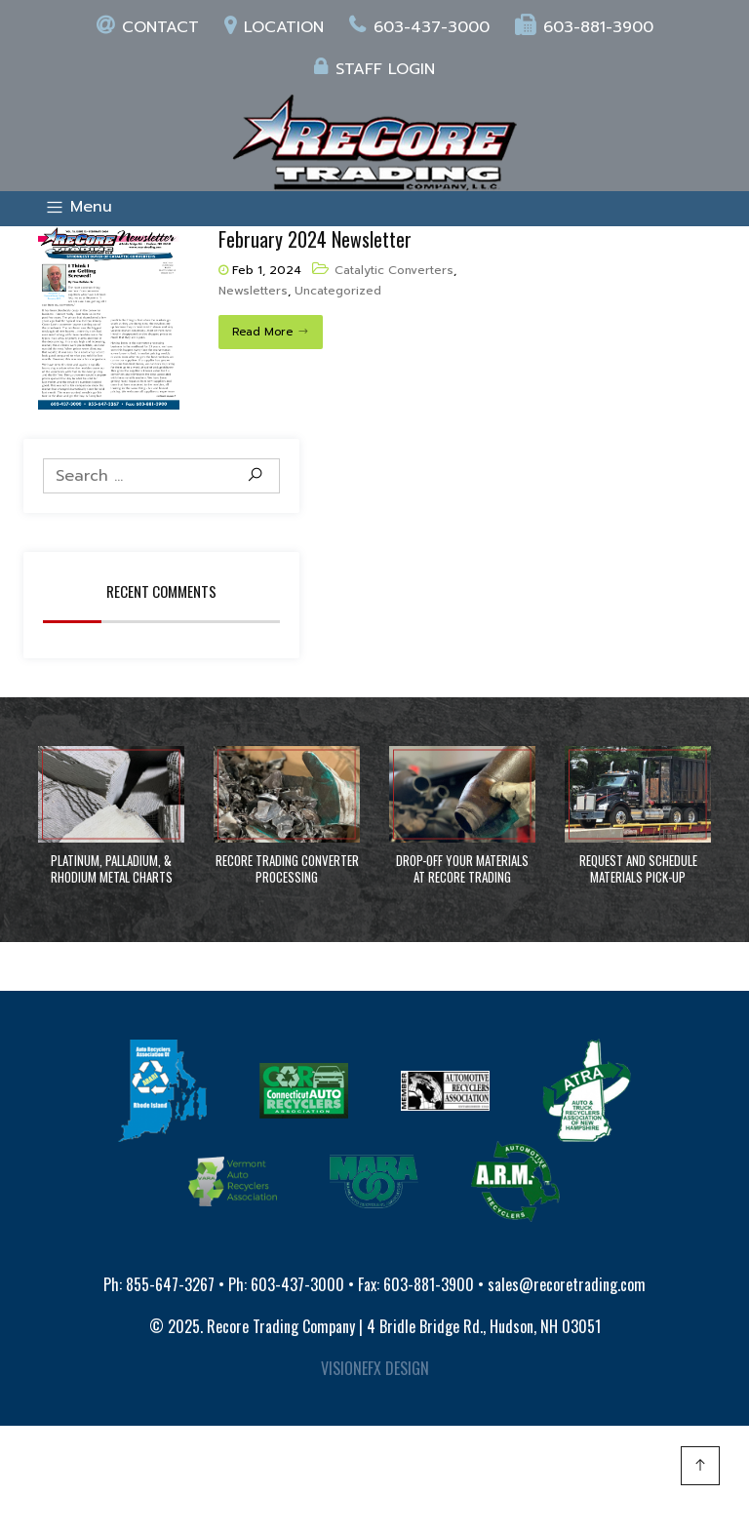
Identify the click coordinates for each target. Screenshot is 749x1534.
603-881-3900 (584, 27)
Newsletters (253, 290)
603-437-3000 (419, 27)
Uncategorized (338, 290)
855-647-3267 (170, 1284)
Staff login (374, 69)
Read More (262, 332)
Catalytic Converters (394, 270)
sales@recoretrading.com (567, 1284)
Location (274, 27)
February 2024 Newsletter (315, 239)
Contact (148, 27)
